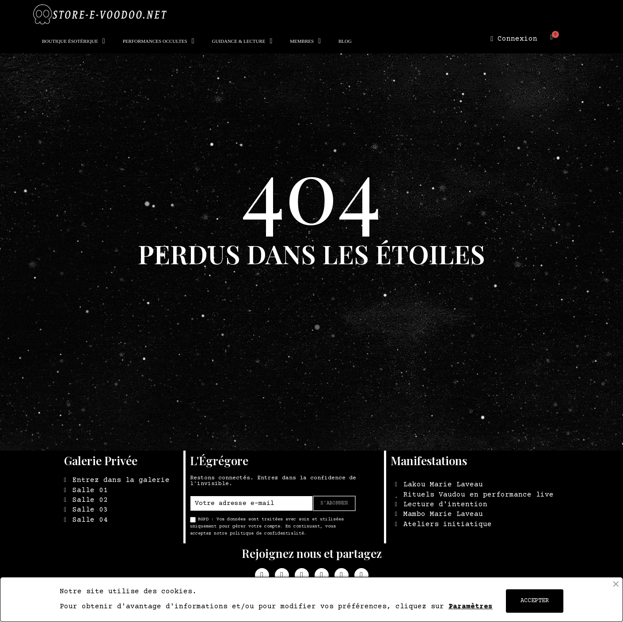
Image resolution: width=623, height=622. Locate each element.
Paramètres (470, 607)
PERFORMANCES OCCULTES (158, 41)
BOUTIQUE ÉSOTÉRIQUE (73, 41)
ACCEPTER (534, 600)
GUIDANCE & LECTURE (242, 41)
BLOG (345, 41)
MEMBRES (305, 41)
